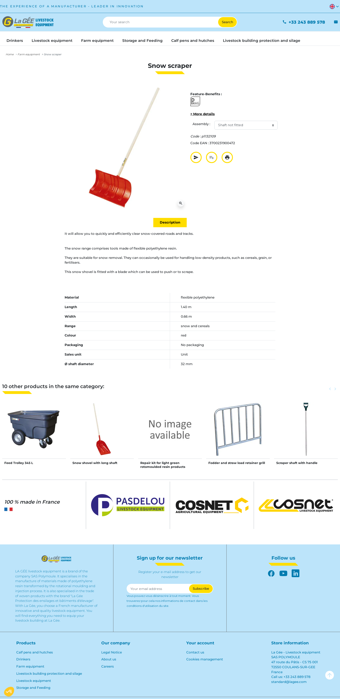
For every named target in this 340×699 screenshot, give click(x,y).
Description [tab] (170, 222)
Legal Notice (111, 652)
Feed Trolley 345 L (18, 463)
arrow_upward (329, 675)
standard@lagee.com (289, 682)
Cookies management (204, 659)
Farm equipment (29, 54)
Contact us (195, 652)
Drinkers (23, 659)
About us (108, 659)
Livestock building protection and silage (49, 673)
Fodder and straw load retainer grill (236, 463)
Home (10, 54)
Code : (195, 136)
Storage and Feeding (33, 688)
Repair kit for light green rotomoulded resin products (162, 465)
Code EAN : (199, 143)
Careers (107, 666)
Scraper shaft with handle (296, 463)
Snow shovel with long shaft (94, 463)
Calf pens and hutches (34, 652)
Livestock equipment (33, 681)
